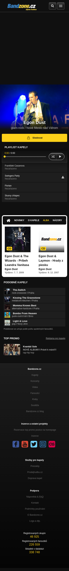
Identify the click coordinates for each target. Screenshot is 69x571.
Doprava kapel (35, 478)
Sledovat (34, 138)
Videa (35, 387)
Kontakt (35, 503)
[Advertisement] (34, 48)
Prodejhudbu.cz (35, 472)
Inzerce (34, 436)
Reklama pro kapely (55, 338)
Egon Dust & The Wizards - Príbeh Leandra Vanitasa (17, 261)
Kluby (35, 399)
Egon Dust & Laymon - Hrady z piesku (51, 261)
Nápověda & (34, 496)
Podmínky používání (35, 509)
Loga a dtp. (34, 521)
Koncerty (35, 381)
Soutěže (35, 405)
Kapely (35, 375)
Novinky (19, 220)
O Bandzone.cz (35, 515)
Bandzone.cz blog (35, 411)
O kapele (33, 220)
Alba (46, 220)
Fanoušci (35, 393)
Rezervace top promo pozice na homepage (35, 430)
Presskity (35, 466)
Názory (57, 220)
